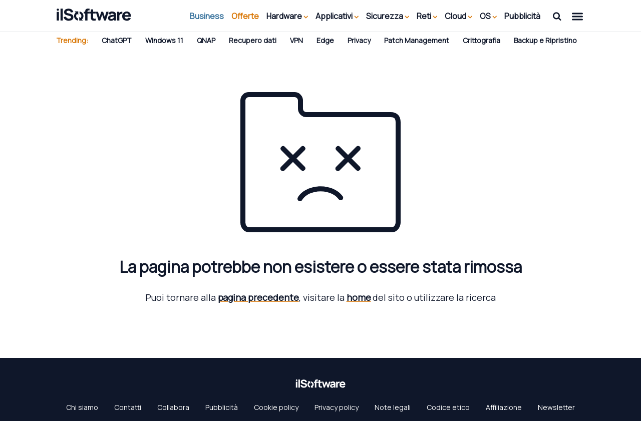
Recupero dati (252, 40)
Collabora (173, 407)
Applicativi (337, 16)
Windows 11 (164, 40)
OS (488, 16)
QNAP (206, 40)
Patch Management (416, 40)
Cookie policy (276, 407)
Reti (427, 16)
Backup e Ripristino (545, 40)
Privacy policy (336, 407)
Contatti (127, 407)
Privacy (359, 40)
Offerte (245, 16)
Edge (325, 40)
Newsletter (556, 407)
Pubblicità (522, 16)
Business (207, 16)
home (359, 297)
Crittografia (481, 40)
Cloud (458, 16)
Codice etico (448, 407)
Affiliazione (504, 407)
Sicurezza (387, 16)
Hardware (287, 16)
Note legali (393, 407)
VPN (296, 40)
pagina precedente (258, 297)
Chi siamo (82, 407)
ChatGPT (117, 40)
